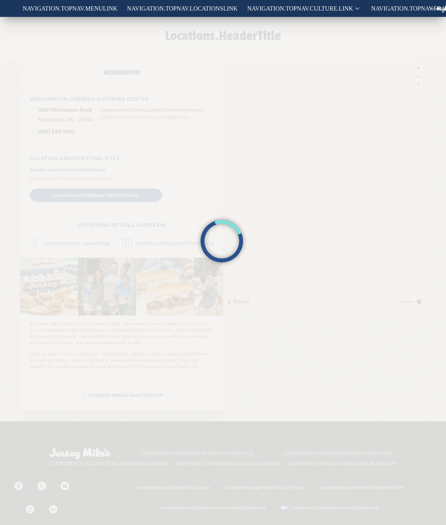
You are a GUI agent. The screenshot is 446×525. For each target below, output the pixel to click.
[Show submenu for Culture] (357, 8)
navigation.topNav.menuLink (70, 8)
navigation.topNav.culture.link (300, 8)
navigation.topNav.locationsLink (182, 8)
